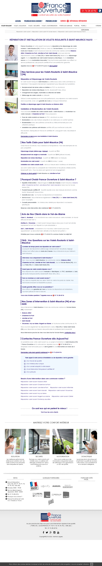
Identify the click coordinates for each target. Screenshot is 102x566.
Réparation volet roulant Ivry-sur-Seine (33, 420)
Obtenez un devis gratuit (29, 200)
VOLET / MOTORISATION (49, 26)
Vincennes (25, 350)
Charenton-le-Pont (38, 140)
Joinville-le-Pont (55, 200)
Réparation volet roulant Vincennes (60, 417)
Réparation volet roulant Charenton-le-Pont (35, 411)
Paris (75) (55, 224)
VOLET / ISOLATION (20, 26)
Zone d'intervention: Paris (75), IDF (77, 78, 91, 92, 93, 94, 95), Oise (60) (16, 509)
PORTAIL (76, 26)
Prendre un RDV (51, 21)
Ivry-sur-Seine (34, 350)
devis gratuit (53, 92)
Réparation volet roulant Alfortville (61, 414)
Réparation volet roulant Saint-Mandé (34, 417)
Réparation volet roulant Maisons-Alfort (34, 408)
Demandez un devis (27, 162)
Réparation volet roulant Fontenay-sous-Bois (35, 425)
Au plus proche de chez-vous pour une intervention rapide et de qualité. (51, 550)
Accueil (18, 21)
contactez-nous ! (70, 359)
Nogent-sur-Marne (45, 350)
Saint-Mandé (55, 211)
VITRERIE (98, 26)
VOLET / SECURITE (34, 26)
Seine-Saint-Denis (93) (70, 224)
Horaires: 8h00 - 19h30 (14, 514)
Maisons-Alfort (58, 130)
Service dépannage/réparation (73, 21)
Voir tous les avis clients (49, 438)
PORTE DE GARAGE (66, 26)
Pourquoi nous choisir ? (33, 21)
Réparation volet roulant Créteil (62, 423)
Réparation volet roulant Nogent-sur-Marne (35, 423)
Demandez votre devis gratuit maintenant (34, 378)
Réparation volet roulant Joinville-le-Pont (34, 414)
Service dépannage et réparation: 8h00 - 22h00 (15, 517)
